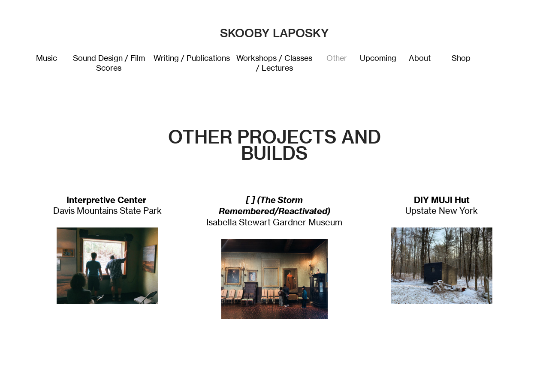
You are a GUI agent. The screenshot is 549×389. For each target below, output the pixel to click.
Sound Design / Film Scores (109, 63)
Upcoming (378, 58)
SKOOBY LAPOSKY (274, 33)
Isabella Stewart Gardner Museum (274, 211)
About (420, 58)
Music (46, 58)
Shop (461, 58)
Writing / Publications (192, 58)
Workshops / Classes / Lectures (274, 63)
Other (336, 58)
